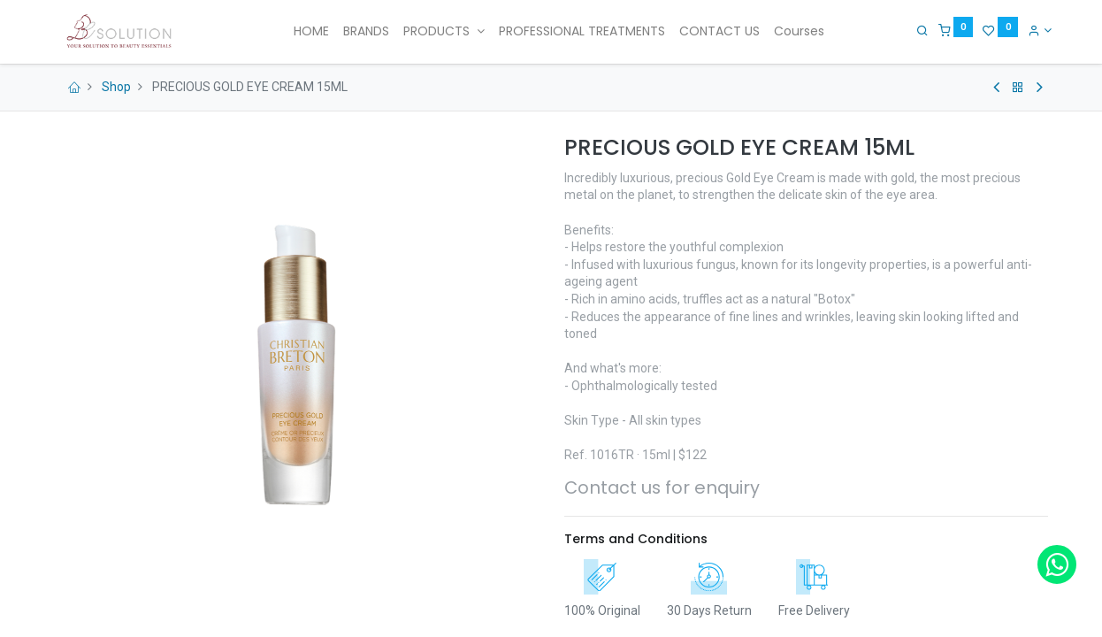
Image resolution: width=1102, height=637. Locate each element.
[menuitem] (311, 32)
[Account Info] (1036, 30)
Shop (116, 87)
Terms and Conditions (636, 539)
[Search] (918, 30)
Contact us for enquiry (662, 487)
